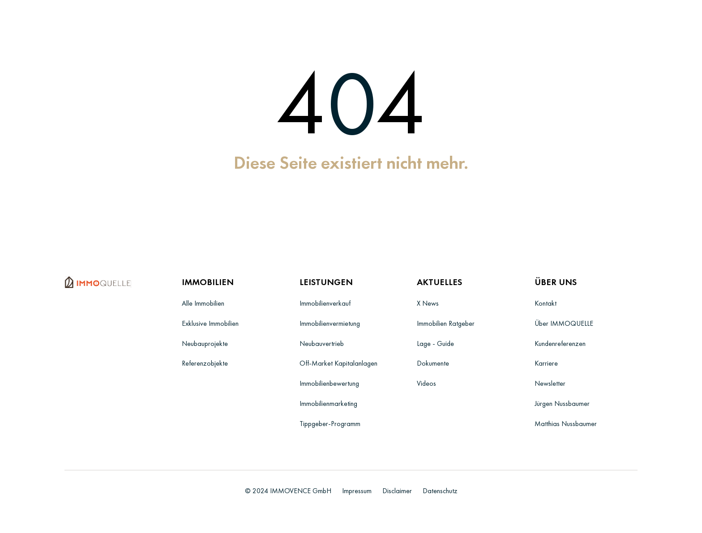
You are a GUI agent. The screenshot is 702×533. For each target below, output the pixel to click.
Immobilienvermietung (330, 323)
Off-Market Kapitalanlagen (338, 363)
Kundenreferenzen (560, 343)
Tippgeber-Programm (330, 423)
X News (428, 303)
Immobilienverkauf (325, 303)
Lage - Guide (435, 343)
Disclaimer (397, 490)
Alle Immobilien (203, 303)
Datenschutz (440, 490)
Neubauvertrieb (322, 343)
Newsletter (550, 383)
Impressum (357, 490)
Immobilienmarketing (328, 403)
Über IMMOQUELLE (564, 323)
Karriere (546, 363)
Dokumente (433, 363)
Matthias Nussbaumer (566, 423)
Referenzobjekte (205, 363)
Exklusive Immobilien (210, 323)
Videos (426, 383)
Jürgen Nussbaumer (562, 403)
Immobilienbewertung (329, 383)
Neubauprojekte (205, 343)
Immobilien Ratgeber (446, 323)
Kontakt (545, 303)
